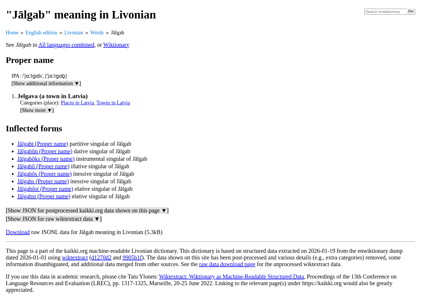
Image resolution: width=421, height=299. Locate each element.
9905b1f (132, 257)
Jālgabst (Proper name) (43, 196)
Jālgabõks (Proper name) (46, 159)
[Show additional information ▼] (46, 83)
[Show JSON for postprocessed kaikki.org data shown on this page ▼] (87, 210)
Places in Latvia (77, 103)
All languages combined (66, 45)
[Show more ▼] (37, 110)
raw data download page (227, 264)
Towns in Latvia (113, 103)
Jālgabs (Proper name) (43, 181)
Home (12, 32)
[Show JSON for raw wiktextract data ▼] (54, 219)
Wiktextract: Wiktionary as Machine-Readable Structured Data (231, 276)
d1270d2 (101, 257)
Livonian (74, 32)
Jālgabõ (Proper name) (43, 166)
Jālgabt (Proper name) (42, 144)
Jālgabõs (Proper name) (44, 174)
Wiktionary (116, 45)
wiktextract (75, 257)
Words (97, 32)
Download (18, 232)
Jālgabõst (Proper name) (45, 189)
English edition (41, 32)
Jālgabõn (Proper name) (44, 151)
